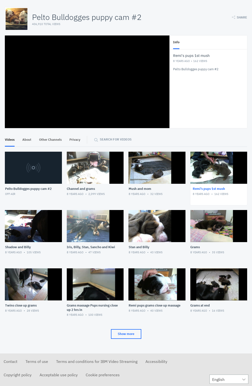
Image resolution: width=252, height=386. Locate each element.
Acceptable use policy (59, 374)
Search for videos (116, 139)
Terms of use (36, 361)
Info (176, 42)
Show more (126, 334)
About (26, 140)
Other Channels (50, 140)
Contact (10, 361)
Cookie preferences (103, 374)
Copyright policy (18, 374)
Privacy (74, 140)
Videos (10, 140)
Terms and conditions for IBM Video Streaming (96, 361)
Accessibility (156, 361)
